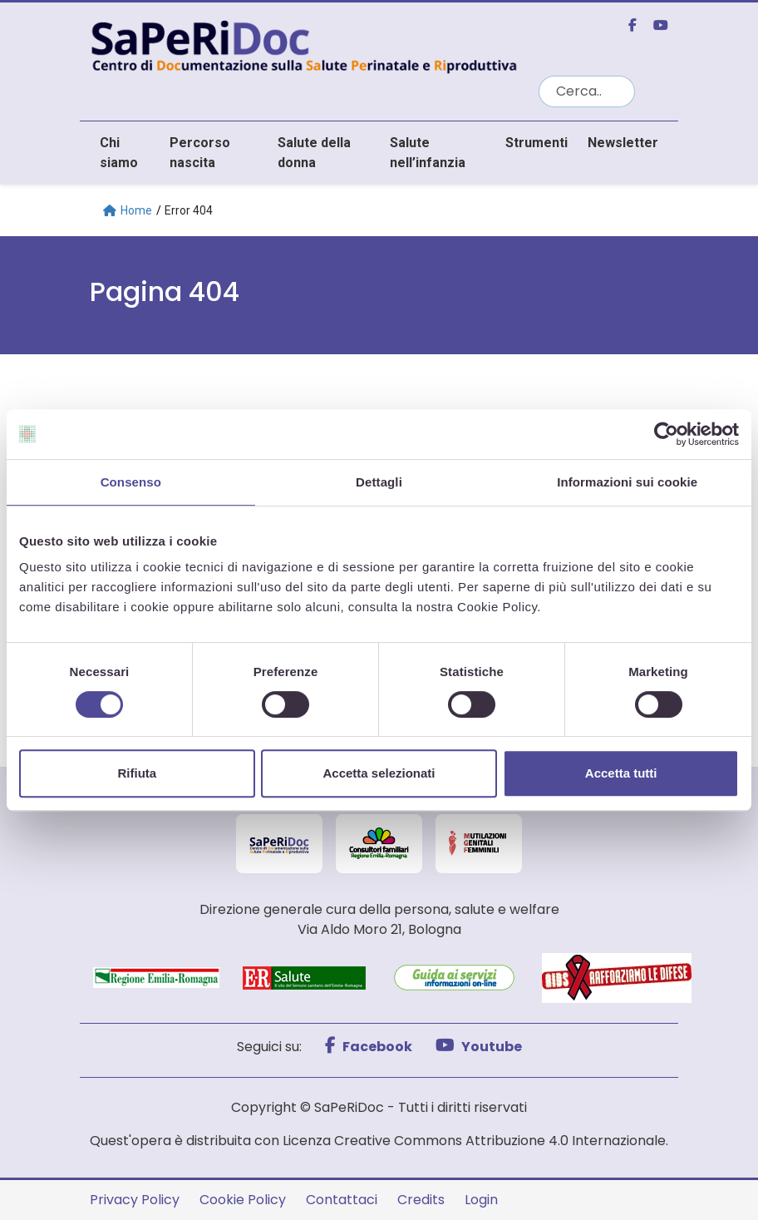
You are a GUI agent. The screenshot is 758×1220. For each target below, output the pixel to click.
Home (127, 210)
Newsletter (623, 143)
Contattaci (341, 1199)
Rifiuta (136, 773)
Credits (421, 1199)
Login (481, 1199)
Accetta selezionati (378, 773)
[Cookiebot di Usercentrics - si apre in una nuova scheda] (666, 434)
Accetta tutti (621, 773)
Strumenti (536, 143)
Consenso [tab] (131, 482)
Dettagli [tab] (379, 482)
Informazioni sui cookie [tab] (627, 482)
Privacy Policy (135, 1199)
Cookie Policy (242, 1199)
